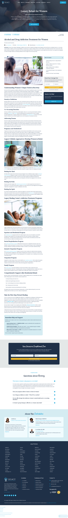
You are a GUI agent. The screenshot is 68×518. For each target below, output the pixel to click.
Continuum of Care (38, 478)
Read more (7, 431)
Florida (36, 454)
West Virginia (37, 471)
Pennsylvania (22, 464)
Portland (51, 464)
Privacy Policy (1, 508)
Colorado (36, 451)
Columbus (52, 451)
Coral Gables (22, 452)
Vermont (51, 470)
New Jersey (52, 461)
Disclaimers (1, 511)
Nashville (51, 459)
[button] (22, 2)
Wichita (51, 471)
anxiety (15, 113)
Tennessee (22, 470)
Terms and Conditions (2, 507)
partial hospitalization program (11, 243)
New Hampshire (38, 461)
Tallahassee (52, 468)
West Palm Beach (23, 471)
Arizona (21, 447)
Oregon (6, 464)
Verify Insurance (63, 516)
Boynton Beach (38, 449)
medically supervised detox (21, 184)
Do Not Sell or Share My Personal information (5, 514)
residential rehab (9, 234)
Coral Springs (37, 452)
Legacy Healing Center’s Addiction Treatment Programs (52, 68)
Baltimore (37, 447)
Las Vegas (22, 457)
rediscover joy (31, 193)
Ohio (51, 463)
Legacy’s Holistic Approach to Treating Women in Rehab (53, 64)
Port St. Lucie (7, 466)
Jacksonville (37, 456)
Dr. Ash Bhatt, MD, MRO (40, 45)
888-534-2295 (53, 484)
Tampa (6, 470)
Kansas (6, 457)
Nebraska (7, 461)
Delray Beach (7, 454)
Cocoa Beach (22, 451)
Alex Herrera (9, 45)
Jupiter (51, 456)
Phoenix (36, 464)
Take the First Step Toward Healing (52, 73)
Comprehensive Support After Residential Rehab (53, 71)
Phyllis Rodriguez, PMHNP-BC (22, 45)
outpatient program (29, 260)
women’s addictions (26, 104)
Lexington (36, 457)
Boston (21, 449)
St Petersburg (37, 468)
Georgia (21, 456)
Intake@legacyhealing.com (56, 486)
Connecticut (7, 452)
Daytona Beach (53, 452)
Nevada (21, 461)
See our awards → (7, 492)
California (51, 449)
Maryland (22, 459)
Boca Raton (7, 449)
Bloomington (52, 447)
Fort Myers (52, 454)
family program (9, 267)
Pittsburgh (22, 466)
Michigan (36, 459)
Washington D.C (8, 471)
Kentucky (51, 457)
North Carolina (37, 463)
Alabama (7, 447)
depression (10, 113)
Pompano (37, 466)
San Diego (7, 468)
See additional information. (51, 502)
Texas (36, 470)
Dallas (21, 454)
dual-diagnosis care (30, 114)
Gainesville (7, 456)
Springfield (22, 468)
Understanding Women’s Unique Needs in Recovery (53, 61)
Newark (21, 463)
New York (7, 463)
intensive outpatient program (11, 251)
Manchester (7, 459)
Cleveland (7, 451)
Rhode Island (52, 466)
